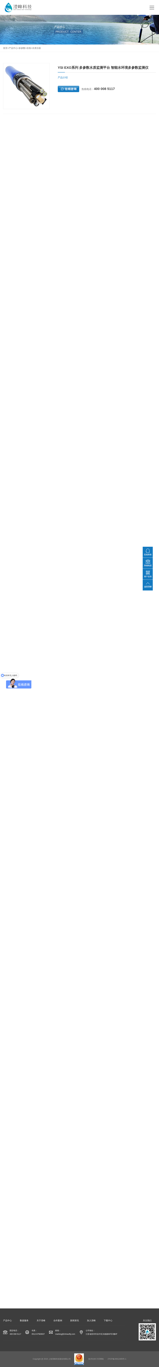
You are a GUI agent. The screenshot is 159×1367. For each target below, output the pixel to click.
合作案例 (57, 1320)
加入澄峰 (91, 1320)
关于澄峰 (41, 1320)
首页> (6, 48)
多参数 (22, 48)
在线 (29, 48)
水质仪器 (36, 48)
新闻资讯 (74, 1320)
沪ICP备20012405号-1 (117, 1359)
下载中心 (108, 1320)
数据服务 (24, 1320)
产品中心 (13, 48)
